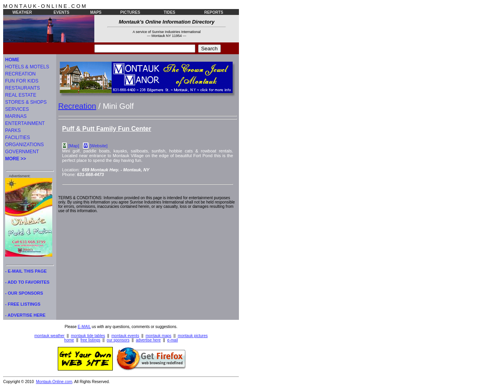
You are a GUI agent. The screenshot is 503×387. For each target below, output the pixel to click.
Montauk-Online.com (54, 382)
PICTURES (130, 12)
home (69, 340)
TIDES (169, 12)
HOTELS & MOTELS (27, 67)
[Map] (73, 145)
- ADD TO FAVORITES (27, 282)
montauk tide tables (88, 336)
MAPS (95, 12)
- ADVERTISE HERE (25, 315)
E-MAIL (84, 327)
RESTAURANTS (22, 88)
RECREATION (20, 74)
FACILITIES (17, 137)
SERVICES (17, 109)
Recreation (77, 106)
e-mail (172, 340)
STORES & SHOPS (26, 102)
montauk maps (158, 336)
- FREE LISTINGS (22, 304)
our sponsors (118, 340)
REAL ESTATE (20, 95)
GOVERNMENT (22, 151)
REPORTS (213, 12)
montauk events (126, 336)
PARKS (13, 130)
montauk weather (49, 336)
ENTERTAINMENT (25, 123)
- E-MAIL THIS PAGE (26, 271)
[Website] (99, 145)
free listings (91, 340)
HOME (12, 59)
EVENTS (61, 12)
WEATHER (22, 12)
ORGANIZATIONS (24, 144)
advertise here (148, 340)
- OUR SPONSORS (24, 293)
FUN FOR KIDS (22, 81)
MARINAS (16, 116)
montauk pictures (192, 336)
